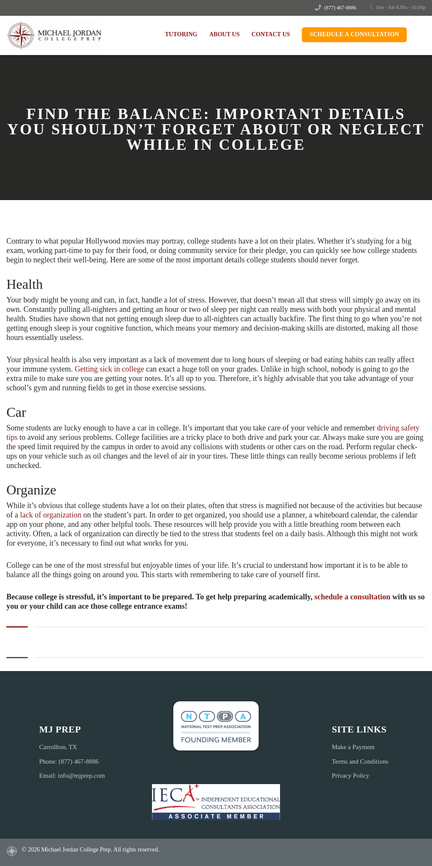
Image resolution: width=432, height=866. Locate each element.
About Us (224, 34)
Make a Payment (353, 747)
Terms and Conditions (360, 761)
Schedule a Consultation (354, 34)
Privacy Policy (350, 775)
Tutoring (181, 34)
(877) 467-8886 (340, 8)
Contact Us (270, 34)
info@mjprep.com (81, 775)
